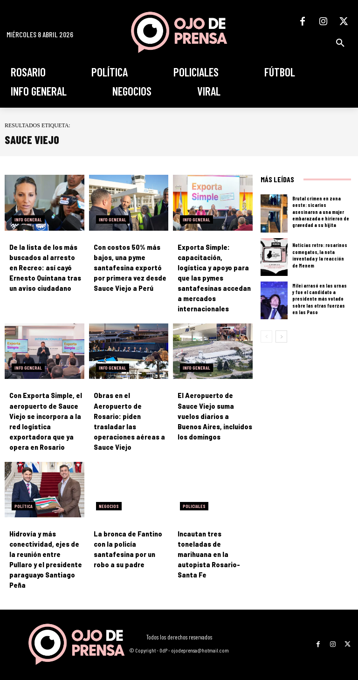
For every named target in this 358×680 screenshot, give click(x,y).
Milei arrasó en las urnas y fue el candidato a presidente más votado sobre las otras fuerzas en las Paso (319, 298)
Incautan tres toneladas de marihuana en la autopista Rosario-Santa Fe (208, 544)
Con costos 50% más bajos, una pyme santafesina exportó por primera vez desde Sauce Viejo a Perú (129, 267)
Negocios (109, 496)
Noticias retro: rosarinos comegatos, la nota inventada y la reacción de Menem (319, 255)
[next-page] (281, 336)
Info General (28, 219)
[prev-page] (266, 336)
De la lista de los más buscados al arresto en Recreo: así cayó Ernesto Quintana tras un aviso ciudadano (45, 267)
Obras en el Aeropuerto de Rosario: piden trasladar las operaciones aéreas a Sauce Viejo (130, 405)
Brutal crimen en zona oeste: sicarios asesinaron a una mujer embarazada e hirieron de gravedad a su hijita (320, 211)
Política (23, 496)
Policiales (194, 496)
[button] (340, 43)
